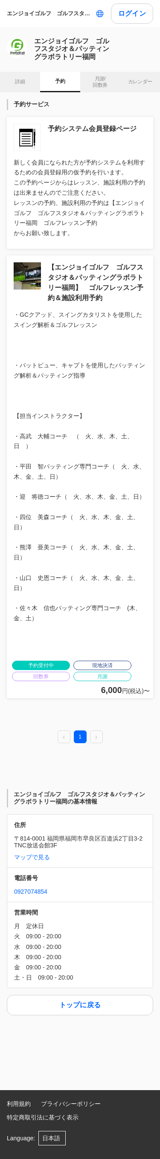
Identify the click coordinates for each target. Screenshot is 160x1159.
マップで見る (32, 857)
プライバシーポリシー (71, 1103)
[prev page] (64, 737)
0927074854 (30, 891)
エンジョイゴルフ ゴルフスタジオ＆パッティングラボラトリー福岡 (49, 13)
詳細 (20, 82)
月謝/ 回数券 (100, 82)
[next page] (96, 737)
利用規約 (19, 1103)
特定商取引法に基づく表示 (43, 1117)
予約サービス (31, 104)
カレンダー (140, 82)
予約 (60, 81)
